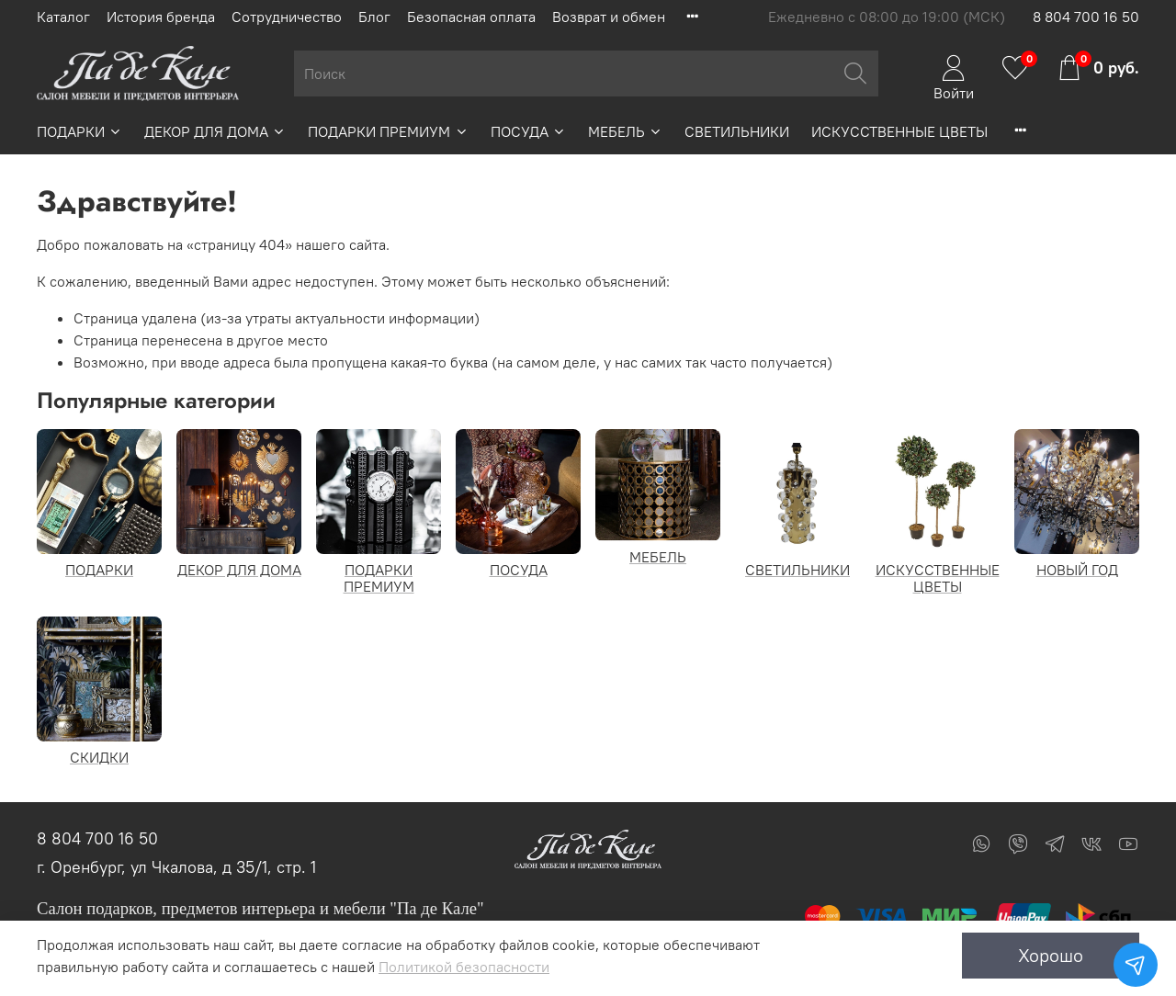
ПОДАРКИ (79, 131)
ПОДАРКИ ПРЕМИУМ (388, 131)
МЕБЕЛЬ (625, 131)
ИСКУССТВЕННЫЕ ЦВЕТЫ (899, 131)
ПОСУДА (528, 131)
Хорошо (1050, 955)
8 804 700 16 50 (1086, 16)
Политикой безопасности (464, 966)
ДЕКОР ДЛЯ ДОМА (215, 131)
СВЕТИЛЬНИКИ (736, 131)
